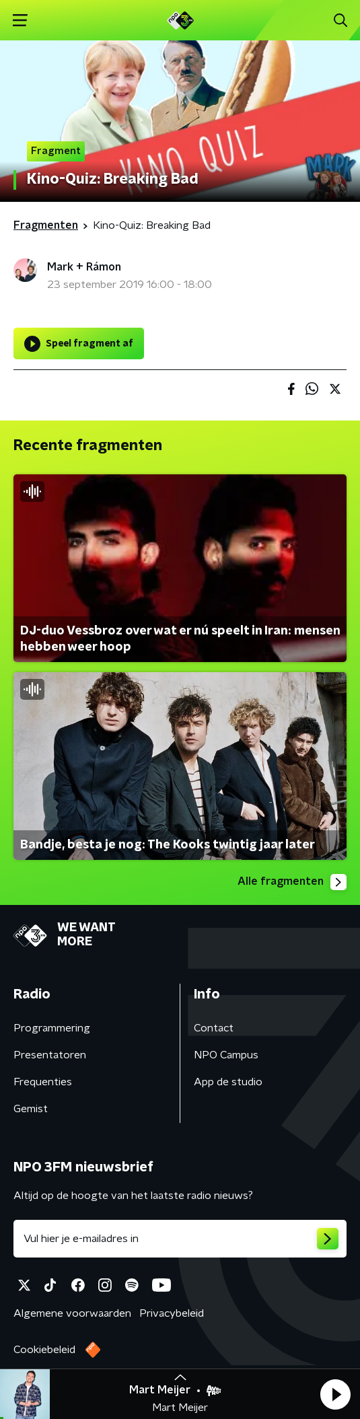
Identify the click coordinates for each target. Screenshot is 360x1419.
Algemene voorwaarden (72, 1313)
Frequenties (42, 1082)
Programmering (51, 1028)
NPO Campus (226, 1055)
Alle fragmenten (292, 882)
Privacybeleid (171, 1313)
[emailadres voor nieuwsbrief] (180, 1239)
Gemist (30, 1108)
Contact (213, 1028)
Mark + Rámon (84, 267)
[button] (335, 1394)
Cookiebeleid (44, 1349)
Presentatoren (49, 1055)
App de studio (228, 1082)
